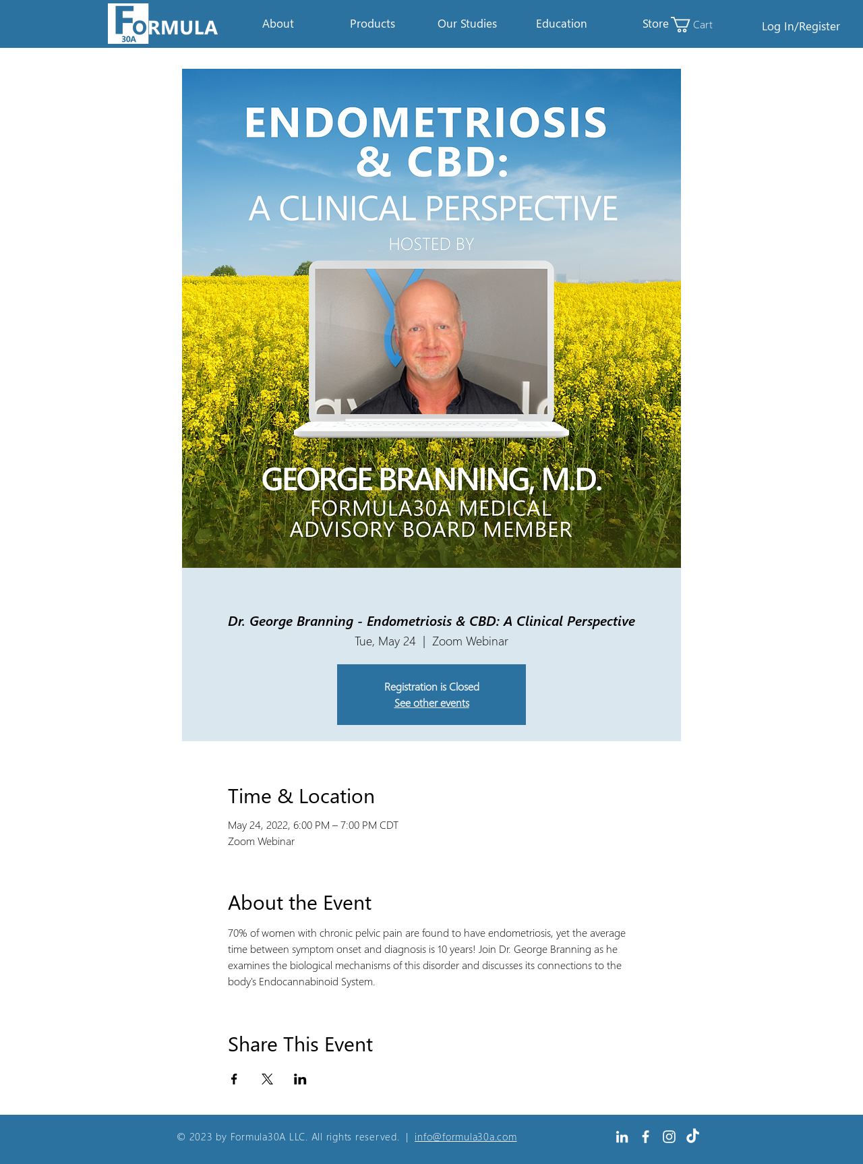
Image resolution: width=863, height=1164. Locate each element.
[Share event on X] (267, 1079)
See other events (431, 702)
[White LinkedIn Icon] (622, 1136)
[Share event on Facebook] (234, 1079)
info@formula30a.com (465, 1136)
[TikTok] (692, 1136)
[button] (278, 23)
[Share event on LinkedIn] (300, 1079)
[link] (699, 24)
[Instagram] (669, 1136)
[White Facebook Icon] (645, 1136)
